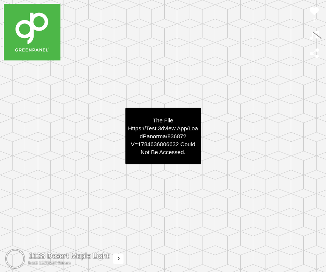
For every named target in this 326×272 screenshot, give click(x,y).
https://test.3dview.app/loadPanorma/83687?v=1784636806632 (163, 136)
